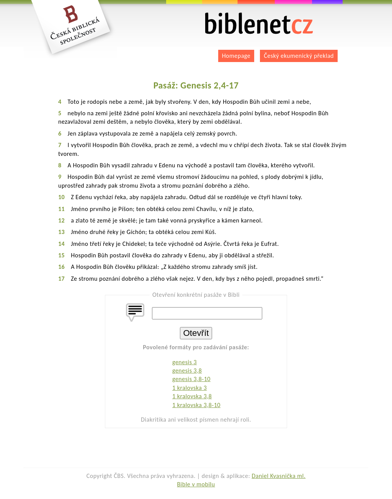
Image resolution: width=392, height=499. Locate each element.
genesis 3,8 (187, 370)
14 (61, 243)
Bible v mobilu (196, 484)
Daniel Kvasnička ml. (278, 475)
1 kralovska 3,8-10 (196, 405)
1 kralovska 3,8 (192, 396)
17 (61, 278)
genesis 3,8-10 (191, 379)
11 (61, 209)
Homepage (236, 55)
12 (61, 220)
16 (61, 266)
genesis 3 (184, 362)
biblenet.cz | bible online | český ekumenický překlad (259, 23)
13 (61, 232)
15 (61, 255)
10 (61, 197)
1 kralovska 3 (189, 387)
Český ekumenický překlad (299, 55)
